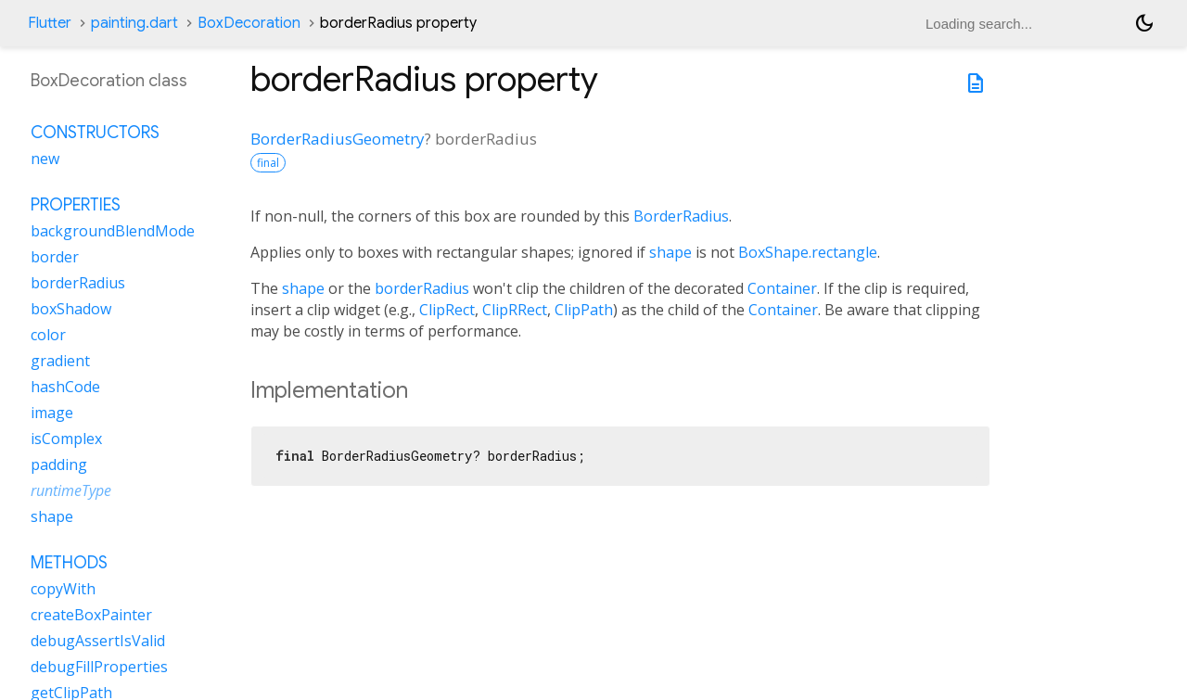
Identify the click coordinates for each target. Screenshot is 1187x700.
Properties (76, 205)
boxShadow (71, 309)
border (55, 257)
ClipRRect (514, 309)
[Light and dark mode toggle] (1144, 23)
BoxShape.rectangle (807, 252)
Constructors (95, 132)
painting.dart (134, 23)
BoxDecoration (249, 23)
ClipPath (584, 309)
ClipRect (447, 309)
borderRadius (422, 288)
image (52, 412)
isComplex (66, 438)
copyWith (63, 589)
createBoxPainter (91, 615)
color (48, 335)
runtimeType (71, 490)
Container (782, 288)
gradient (60, 360)
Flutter (49, 23)
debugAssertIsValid (98, 640)
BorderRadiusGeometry (337, 138)
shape (670, 252)
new (45, 158)
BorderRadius (681, 216)
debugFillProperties (99, 666)
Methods (69, 563)
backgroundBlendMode (113, 231)
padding (59, 464)
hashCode (65, 386)
